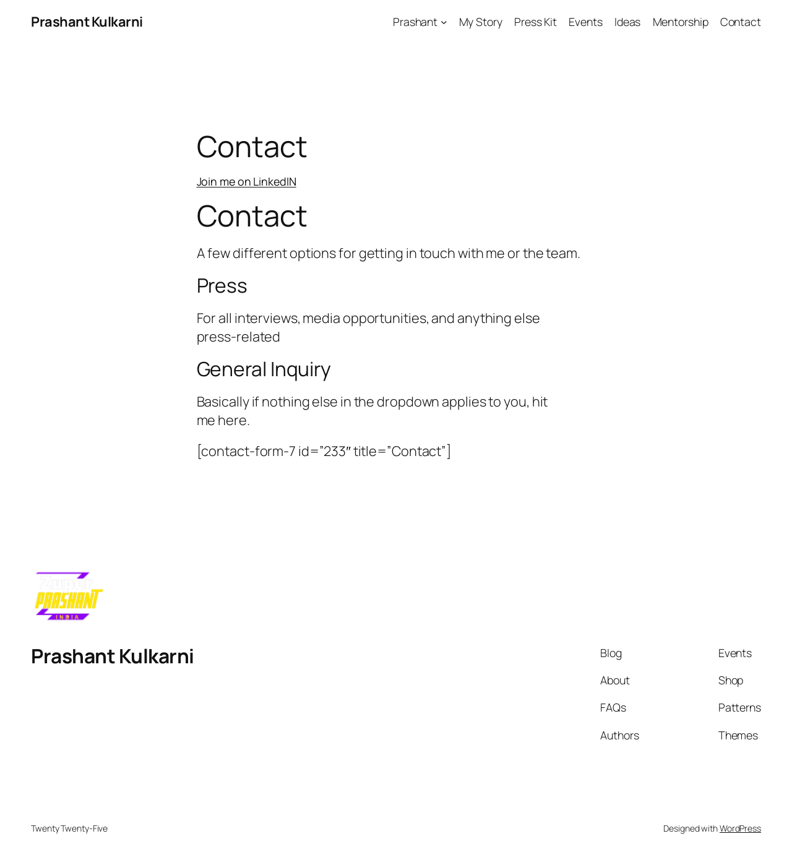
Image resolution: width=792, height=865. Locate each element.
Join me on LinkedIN (246, 181)
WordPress (740, 828)
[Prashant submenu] (444, 22)
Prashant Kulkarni (87, 21)
